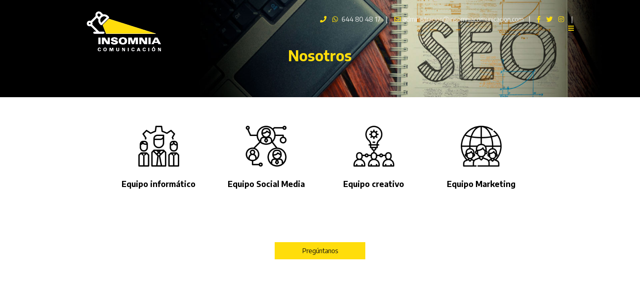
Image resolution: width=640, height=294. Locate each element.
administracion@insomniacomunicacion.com (458, 19)
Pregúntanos (320, 251)
